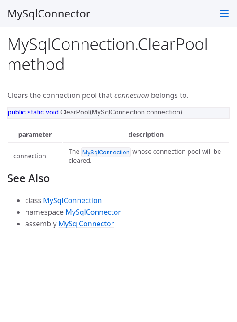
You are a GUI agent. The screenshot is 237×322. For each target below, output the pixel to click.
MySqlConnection (72, 200)
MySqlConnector (48, 13)
